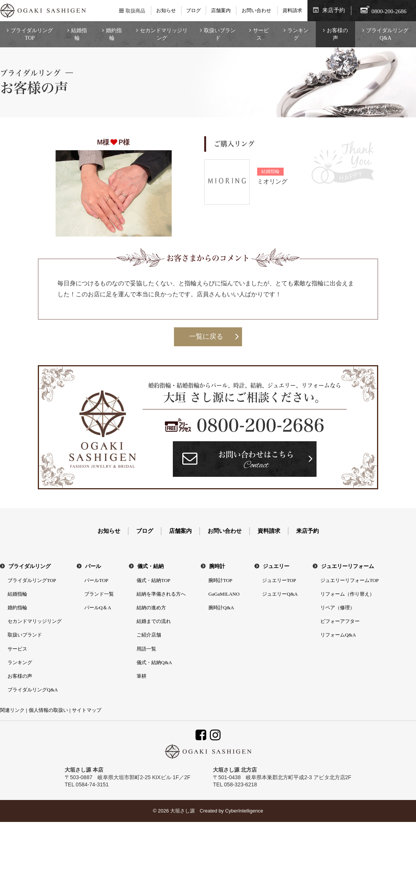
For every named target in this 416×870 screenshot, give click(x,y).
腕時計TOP (220, 580)
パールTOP (96, 580)
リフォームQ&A (338, 635)
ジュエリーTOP (279, 580)
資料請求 (292, 10)
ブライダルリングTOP (32, 34)
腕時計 (217, 566)
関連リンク (12, 710)
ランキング (298, 34)
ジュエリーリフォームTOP (349, 580)
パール (93, 566)
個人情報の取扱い (48, 710)
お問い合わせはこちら (256, 461)
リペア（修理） (337, 607)
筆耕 (141, 676)
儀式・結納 (150, 566)
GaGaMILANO (223, 594)
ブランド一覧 (99, 594)
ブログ (193, 10)
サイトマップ (86, 710)
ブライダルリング (29, 566)
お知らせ (166, 10)
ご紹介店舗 (149, 635)
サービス (261, 34)
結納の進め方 (151, 607)
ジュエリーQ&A (280, 594)
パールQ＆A (97, 607)
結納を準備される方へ (161, 594)
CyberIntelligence (244, 811)
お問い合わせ (256, 10)
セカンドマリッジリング (164, 34)
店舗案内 (221, 10)
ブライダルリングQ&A (387, 34)
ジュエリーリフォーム (347, 566)
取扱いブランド (220, 34)
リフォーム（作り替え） (347, 594)
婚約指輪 (114, 34)
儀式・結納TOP (153, 580)
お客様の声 (337, 34)
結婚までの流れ (154, 621)
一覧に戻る (206, 336)
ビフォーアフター (340, 621)
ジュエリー (276, 566)
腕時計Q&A (221, 607)
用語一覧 (146, 649)
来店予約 (333, 10)
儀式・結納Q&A (154, 662)
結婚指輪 (79, 34)
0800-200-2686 (260, 425)
